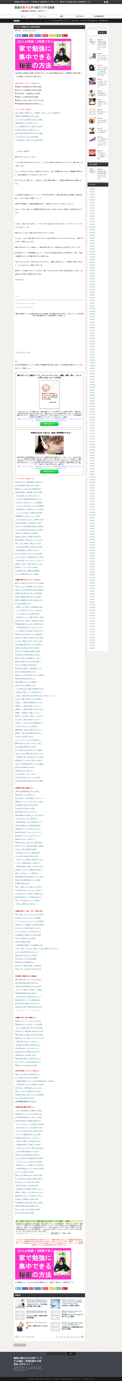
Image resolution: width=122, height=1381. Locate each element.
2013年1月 (92, 571)
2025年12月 (92, 194)
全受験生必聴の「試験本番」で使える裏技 (28, 492)
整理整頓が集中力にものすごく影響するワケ (29, 624)
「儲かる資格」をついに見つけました (27, 495)
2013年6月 (92, 558)
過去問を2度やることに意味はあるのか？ (28, 897)
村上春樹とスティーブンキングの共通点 (28, 918)
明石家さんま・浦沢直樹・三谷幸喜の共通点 (29, 924)
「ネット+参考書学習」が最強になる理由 (28, 1110)
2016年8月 (92, 455)
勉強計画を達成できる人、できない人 (27, 1138)
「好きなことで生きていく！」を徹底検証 (28, 502)
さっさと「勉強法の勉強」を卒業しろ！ (28, 863)
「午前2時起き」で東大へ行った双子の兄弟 (29, 140)
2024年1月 (92, 248)
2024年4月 (92, 240)
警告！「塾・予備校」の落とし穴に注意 (28, 543)
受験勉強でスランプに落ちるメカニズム (28, 829)
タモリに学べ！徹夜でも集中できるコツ (28, 928)
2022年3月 (92, 300)
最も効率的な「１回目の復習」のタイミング (29, 798)
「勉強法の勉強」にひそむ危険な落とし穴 (28, 822)
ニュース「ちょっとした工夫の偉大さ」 (28, 740)
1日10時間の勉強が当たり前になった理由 (28, 1117)
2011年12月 (92, 604)
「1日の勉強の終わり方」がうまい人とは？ (29, 627)
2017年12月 (92, 411)
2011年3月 (92, 629)
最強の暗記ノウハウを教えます (25, 795)
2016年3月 (92, 468)
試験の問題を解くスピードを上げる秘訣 (28, 979)
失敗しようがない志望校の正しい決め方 (28, 1091)
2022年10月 (92, 289)
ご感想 (61, 16)
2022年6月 (92, 294)
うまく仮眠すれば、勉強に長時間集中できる (29, 689)
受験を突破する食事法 (30, 30)
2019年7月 (92, 370)
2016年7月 (92, 457)
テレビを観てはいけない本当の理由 (26, 136)
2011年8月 (92, 615)
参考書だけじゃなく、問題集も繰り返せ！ (28, 870)
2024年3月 (92, 243)
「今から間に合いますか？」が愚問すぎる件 (29, 519)
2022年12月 (92, 283)
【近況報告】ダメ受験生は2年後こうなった (29, 1189)
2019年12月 (92, 360)
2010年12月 (92, 637)
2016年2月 (92, 471)
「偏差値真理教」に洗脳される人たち (27, 550)
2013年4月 (92, 563)
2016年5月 (92, 463)
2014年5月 (92, 528)
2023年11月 (92, 254)
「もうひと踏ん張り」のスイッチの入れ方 (28, 610)
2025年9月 (92, 202)
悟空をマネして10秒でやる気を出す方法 (28, 969)
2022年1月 (92, 305)
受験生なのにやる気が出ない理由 (26, 1065)
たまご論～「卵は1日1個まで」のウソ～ (28, 719)
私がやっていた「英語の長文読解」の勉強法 (29, 846)
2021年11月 (92, 311)
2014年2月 (92, 536)
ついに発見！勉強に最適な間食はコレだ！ (28, 499)
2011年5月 (92, 623)
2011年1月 (92, 634)
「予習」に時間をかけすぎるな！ (26, 904)
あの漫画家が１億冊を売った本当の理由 (28, 935)
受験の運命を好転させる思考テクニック (28, 1058)
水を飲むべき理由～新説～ (71, 1305)
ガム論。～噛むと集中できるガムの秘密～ (28, 699)
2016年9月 (92, 452)
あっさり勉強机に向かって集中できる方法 (28, 126)
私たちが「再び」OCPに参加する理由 (27, 1209)
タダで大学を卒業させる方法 (24, 1098)
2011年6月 (92, 620)
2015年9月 (92, 485)
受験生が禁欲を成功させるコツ (25, 678)
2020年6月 (92, 343)
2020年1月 (92, 357)
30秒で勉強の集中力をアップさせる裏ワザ (29, 644)
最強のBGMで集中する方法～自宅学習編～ (29, 593)
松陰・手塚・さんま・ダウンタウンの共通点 (29, 914)
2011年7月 (92, 618)
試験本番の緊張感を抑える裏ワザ (26, 993)
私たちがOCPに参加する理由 (24, 1213)
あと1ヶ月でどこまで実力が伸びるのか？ (28, 1062)
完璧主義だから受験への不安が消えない (28, 1045)
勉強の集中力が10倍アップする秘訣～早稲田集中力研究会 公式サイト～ (28, 1361)
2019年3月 (92, 381)
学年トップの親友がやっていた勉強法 (27, 900)
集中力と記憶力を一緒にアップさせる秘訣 (28, 553)
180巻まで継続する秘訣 (22, 942)
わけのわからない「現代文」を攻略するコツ (29, 893)
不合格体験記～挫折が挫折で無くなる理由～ (29, 1202)
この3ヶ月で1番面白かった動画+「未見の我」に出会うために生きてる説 (102, 71)
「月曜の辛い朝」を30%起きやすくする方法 (29, 757)
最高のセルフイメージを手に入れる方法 (28, 1021)
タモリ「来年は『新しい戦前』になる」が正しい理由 (68, 1336)
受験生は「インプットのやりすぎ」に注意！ (29, 801)
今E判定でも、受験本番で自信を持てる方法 (29, 1031)
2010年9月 (92, 645)
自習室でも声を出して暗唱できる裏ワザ (28, 536)
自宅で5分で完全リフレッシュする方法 (27, 777)
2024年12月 (92, 226)
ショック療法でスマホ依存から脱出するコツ (29, 631)
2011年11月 (92, 607)
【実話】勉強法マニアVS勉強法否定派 (27, 825)
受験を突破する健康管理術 (35, 1300)
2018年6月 (92, 395)
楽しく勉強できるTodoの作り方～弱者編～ (29, 750)
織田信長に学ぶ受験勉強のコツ (25, 962)
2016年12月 (92, 444)
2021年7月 (92, 322)
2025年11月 (92, 197)
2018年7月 (92, 392)
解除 (69, 1233)
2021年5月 (92, 327)
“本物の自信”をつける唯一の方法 (25, 1055)
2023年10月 (92, 256)
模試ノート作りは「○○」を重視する (26, 873)
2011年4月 (92, 626)
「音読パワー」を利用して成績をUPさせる (29, 859)
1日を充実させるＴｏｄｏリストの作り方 (28, 890)
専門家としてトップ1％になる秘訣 (26, 567)
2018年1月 (92, 409)
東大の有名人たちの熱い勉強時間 (26, 959)
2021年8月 (92, 319)
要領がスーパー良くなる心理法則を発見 (28, 489)
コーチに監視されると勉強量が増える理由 (28, 1158)
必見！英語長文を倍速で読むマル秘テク (28, 485)
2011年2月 (92, 631)
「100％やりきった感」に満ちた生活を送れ (29, 1148)
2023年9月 (92, 259)
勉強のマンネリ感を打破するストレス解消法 (29, 675)
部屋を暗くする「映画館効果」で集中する (28, 482)
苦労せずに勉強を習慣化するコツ (26, 672)
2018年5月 (92, 398)
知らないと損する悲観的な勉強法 (26, 849)
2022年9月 (92, 292)
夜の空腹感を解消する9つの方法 (25, 747)
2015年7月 (92, 490)
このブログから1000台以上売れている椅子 (29, 119)
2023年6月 (92, 267)
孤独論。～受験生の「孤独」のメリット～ (28, 712)
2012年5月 (92, 591)
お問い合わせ (80, 16)
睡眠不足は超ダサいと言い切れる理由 (27, 661)
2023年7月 (92, 264)
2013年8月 (92, 552)
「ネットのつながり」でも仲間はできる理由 (29, 1124)
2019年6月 (92, 373)
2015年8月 (92, 487)
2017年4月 (92, 433)
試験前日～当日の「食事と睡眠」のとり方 (28, 564)
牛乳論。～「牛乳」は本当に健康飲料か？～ (29, 723)
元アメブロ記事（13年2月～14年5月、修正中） (71, 1300)
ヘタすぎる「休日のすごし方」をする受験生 (29, 506)
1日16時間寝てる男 (36, 945)
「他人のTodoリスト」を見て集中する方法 (29, 1127)
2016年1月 (92, 474)
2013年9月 (92, 550)
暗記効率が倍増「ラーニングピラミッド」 (28, 832)
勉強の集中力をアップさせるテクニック (72, 1301)
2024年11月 (92, 229)
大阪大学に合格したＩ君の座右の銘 (26, 1185)
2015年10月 (92, 482)
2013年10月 (92, 547)
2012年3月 (92, 596)
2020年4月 (92, 349)
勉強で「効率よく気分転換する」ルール (28, 658)
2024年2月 (92, 246)
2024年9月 (92, 235)
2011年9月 (92, 612)
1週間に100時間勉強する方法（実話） (27, 116)
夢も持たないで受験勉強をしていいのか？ (28, 1088)
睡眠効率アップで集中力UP (68, 1312)
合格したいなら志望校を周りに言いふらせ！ (29, 753)
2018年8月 (92, 389)
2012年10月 (92, 580)
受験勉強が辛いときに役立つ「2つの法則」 (29, 1024)
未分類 (80, 1311)
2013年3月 (92, 566)
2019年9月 (92, 368)
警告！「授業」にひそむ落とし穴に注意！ (28, 887)
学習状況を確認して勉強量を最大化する (28, 1121)
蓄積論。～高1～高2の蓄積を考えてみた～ (29, 733)
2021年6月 (92, 324)
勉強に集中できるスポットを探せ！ (26, 955)
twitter (107, 2)
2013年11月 (92, 544)
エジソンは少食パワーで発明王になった (28, 931)
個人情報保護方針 (99, 16)
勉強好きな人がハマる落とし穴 (25, 839)
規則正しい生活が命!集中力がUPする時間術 (29, 590)
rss (105, 2)
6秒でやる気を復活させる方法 (25, 767)
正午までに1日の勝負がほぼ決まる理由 (27, 651)
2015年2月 (92, 504)
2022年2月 (92, 303)
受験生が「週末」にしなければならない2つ (29, 1192)
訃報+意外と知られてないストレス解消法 (28, 634)
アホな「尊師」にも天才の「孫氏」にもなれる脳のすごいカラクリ (36, 948)
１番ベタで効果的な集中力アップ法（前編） (29, 764)
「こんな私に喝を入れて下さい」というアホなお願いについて (102, 142)
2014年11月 (92, 512)
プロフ (40, 104)
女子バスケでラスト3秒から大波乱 (26, 1336)
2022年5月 (92, 297)
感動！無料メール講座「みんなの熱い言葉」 (29, 1034)
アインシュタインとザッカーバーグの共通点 (29, 921)
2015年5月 (92, 495)
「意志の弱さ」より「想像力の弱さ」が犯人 (29, 617)
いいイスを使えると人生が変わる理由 (27, 614)
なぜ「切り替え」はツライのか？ (26, 774)
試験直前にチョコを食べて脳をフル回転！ (28, 760)
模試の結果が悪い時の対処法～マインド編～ (29, 876)
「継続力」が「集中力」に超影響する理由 (28, 607)
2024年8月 (92, 237)
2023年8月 (92, 262)
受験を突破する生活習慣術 (36, 1312)
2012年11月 (92, 577)
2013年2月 (92, 569)
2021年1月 (92, 338)
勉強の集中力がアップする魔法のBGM (27, 1000)
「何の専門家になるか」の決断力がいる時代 (29, 1084)
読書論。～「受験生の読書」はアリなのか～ (29, 709)
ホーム (23, 16)
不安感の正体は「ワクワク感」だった (27, 1048)
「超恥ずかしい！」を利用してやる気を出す (29, 1165)
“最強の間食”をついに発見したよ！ (26, 123)
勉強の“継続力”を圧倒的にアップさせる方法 (29, 815)
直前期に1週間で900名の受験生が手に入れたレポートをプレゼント (102, 45)
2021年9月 (92, 316)
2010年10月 (92, 642)
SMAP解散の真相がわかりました (25, 1101)
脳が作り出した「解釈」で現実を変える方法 (29, 620)
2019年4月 (92, 379)
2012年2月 (92, 599)
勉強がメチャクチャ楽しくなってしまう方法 (29, 1038)
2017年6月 (92, 428)
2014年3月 (92, 533)
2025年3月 (92, 218)
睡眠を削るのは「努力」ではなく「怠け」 (28, 743)
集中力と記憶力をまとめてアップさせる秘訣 (29, 583)
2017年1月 (92, 441)
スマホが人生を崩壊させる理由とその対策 (28, 547)
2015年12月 (92, 476)
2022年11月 (92, 286)
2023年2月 (92, 278)
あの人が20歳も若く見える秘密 (25, 938)
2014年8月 (92, 520)
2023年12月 (92, 251)
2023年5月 (92, 270)
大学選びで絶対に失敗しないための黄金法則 (29, 1094)
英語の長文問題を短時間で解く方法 (26, 983)
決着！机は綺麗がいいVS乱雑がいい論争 (28, 523)
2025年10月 (92, 199)
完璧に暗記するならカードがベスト (26, 812)
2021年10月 (92, 313)
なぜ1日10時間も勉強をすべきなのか (27, 1151)
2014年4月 (92, 531)
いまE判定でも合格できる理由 (25, 808)
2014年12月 (92, 509)
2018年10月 (92, 387)
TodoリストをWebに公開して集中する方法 (29, 1131)
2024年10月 (92, 232)
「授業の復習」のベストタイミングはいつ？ (29, 560)
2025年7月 (92, 207)
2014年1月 (92, 539)
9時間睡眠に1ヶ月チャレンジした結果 (27, 516)
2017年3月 (92, 436)
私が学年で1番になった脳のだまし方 (27, 130)
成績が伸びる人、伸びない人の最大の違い (28, 842)
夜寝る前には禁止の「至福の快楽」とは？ (28, 668)
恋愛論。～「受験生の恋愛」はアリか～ (28, 706)
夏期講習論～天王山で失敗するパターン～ (28, 729)
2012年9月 (92, 582)
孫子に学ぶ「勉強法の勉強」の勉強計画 (28, 965)
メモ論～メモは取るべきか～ (24, 736)
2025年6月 (92, 210)
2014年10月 (92, 514)
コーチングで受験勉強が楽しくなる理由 (28, 1134)
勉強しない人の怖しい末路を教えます (27, 1074)
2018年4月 (92, 400)
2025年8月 (92, 205)
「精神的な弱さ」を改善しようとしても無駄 (29, 509)
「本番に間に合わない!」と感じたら (26, 1041)
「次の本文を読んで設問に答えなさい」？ (28, 996)
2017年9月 (92, 419)
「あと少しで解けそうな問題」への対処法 (28, 990)
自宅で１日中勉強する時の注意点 (26, 665)
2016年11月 (92, 446)
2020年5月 (92, 346)
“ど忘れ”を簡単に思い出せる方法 (102, 122)
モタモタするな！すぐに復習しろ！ (26, 818)
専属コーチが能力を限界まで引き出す (27, 1155)
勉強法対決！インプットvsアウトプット (28, 835)
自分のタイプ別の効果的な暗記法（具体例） (29, 526)
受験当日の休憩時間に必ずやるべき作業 (28, 986)
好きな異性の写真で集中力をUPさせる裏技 (29, 133)
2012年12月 (92, 574)
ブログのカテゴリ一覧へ (23, 352)
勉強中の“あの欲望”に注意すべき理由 (27, 648)
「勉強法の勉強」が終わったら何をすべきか (29, 866)
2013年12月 (92, 542)
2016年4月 (92, 466)
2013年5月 (92, 561)
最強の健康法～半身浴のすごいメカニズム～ (29, 540)
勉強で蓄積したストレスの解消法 (26, 682)
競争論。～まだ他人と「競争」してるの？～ (29, 716)
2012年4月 (92, 593)
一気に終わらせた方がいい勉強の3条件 (27, 852)
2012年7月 (92, 588)
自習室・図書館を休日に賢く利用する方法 (28, 600)
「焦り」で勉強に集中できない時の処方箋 (28, 1028)
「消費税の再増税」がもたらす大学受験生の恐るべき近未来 (34, 1081)
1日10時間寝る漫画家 (22, 945)
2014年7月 (92, 523)
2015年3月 (92, 501)
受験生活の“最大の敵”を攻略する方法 (27, 1206)
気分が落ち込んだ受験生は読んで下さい (28, 1051)
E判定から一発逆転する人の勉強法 (26, 533)
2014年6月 (92, 525)
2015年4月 (92, 498)
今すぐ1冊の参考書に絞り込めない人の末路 (29, 530)
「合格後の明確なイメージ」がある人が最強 (29, 1168)
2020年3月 (92, 351)
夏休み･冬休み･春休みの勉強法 (39, 1302)
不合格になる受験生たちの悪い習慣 (26, 1199)
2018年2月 (92, 406)
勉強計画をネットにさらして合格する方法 (28, 1114)
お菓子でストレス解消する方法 (25, 685)
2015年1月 (92, 506)
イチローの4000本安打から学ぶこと (26, 952)
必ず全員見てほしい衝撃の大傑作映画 (27, 570)
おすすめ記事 (34, 1299)
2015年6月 (92, 493)
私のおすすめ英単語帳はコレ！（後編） (28, 880)
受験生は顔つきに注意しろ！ (24, 770)
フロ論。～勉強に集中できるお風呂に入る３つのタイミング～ (35, 695)
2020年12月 (92, 341)
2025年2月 (92, 221)
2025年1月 (92, 224)
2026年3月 (92, 188)
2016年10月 (92, 449)
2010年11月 (92, 639)
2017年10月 (92, 417)
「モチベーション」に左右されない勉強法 (28, 1161)
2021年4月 (92, 330)
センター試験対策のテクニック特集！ (27, 574)
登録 (64, 1233)
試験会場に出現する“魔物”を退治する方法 (28, 1007)
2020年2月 (92, 354)
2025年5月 (92, 213)
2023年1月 (92, 281)
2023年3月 (92, 275)
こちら (29, 368)
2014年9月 (92, 517)
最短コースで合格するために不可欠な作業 (28, 1175)
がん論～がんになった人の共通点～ (26, 726)
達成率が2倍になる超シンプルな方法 (102, 103)
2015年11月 (92, 479)
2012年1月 (92, 601)
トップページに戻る (19, 1345)
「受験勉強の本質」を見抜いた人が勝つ (28, 1144)
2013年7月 (92, 555)
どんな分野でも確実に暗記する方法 (26, 856)
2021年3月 (92, 332)
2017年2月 (92, 438)
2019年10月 (92, 365)
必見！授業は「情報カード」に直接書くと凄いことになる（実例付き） (38, 113)
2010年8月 (92, 648)
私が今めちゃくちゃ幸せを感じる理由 (27, 1182)
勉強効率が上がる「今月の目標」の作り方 (28, 1196)
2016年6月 (92, 460)
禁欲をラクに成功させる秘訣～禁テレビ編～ (29, 637)
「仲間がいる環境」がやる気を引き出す (28, 1141)
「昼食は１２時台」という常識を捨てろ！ (28, 692)
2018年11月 (92, 384)
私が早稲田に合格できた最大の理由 (26, 805)
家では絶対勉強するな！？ (23, 603)
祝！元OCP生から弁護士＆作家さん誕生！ (29, 1178)
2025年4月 (92, 216)
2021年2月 (92, 335)
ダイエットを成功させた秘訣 (24, 1172)
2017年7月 (92, 425)
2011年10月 (92, 610)
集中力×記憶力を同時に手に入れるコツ (27, 1003)
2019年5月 (92, 376)
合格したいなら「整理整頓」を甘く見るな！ (29, 586)
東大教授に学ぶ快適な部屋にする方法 (27, 654)
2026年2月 (92, 191)
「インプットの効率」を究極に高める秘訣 (28, 512)
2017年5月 (92, 430)
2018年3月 (92, 403)
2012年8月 (92, 585)
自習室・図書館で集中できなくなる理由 (28, 596)
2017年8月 (92, 422)
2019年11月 (92, 362)
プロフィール (42, 16)
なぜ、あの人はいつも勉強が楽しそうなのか (29, 557)
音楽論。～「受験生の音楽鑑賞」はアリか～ (29, 702)
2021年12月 (92, 308)
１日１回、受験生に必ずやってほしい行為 (28, 641)
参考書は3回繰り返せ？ (22, 883)
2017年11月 (92, 414)
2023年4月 (92, 273)
